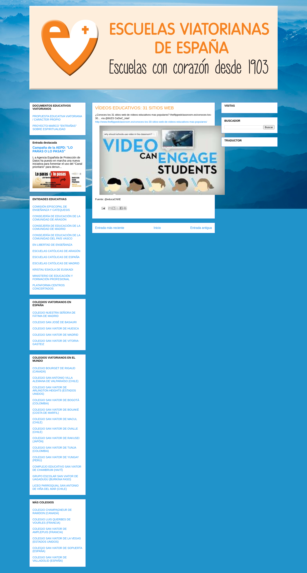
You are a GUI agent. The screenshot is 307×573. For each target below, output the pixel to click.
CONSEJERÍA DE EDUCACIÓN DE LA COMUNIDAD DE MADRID (56, 227)
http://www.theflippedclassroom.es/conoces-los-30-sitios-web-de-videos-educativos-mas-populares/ (151, 121)
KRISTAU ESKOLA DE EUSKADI (53, 269)
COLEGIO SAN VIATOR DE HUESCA (56, 328)
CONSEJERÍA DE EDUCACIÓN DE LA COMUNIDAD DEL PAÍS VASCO (56, 237)
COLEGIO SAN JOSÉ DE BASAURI (55, 322)
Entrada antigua (201, 227)
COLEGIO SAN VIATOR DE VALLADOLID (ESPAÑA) (50, 559)
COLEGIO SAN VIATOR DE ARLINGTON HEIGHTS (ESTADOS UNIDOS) (54, 391)
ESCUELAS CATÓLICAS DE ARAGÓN (56, 251)
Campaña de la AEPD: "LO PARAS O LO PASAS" (53, 149)
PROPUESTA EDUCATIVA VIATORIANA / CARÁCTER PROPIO (57, 118)
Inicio (157, 227)
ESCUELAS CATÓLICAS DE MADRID (56, 263)
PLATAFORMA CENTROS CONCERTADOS (49, 287)
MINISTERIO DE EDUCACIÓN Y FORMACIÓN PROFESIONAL (53, 277)
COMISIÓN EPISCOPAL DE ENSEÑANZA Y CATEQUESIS (51, 208)
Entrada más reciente (109, 227)
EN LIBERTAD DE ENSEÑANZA (52, 244)
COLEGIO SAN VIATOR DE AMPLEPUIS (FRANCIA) (50, 530)
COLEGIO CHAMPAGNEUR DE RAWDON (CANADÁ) (52, 511)
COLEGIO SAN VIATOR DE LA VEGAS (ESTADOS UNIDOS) (57, 540)
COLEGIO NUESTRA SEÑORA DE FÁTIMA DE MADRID (54, 314)
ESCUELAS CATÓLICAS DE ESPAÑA (56, 257)
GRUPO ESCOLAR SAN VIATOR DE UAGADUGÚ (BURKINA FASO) (55, 478)
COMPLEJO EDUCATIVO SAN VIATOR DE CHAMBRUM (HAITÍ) (57, 468)
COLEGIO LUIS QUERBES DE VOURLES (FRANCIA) (52, 521)
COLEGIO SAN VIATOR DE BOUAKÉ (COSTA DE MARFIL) (56, 411)
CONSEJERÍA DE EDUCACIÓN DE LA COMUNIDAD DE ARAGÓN (56, 218)
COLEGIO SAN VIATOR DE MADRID (55, 334)
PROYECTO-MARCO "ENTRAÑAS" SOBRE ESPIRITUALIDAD (55, 127)
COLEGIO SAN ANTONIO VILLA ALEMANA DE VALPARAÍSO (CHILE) (55, 379)
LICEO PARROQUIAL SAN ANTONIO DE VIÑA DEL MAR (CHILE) (56, 487)
